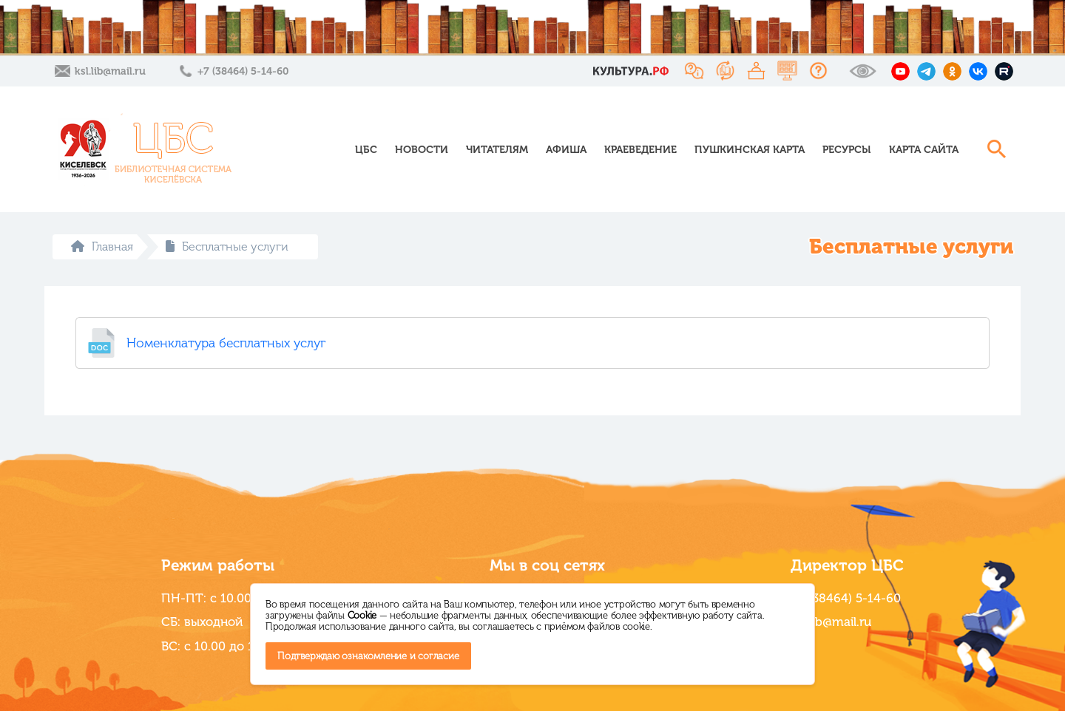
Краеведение (640, 149)
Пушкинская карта (749, 149)
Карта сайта (923, 149)
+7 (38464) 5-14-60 (242, 71)
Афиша (566, 149)
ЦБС (366, 149)
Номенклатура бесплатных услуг (225, 343)
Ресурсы (846, 149)
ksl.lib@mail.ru (110, 71)
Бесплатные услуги (227, 246)
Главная (102, 246)
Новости (421, 149)
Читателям (497, 149)
